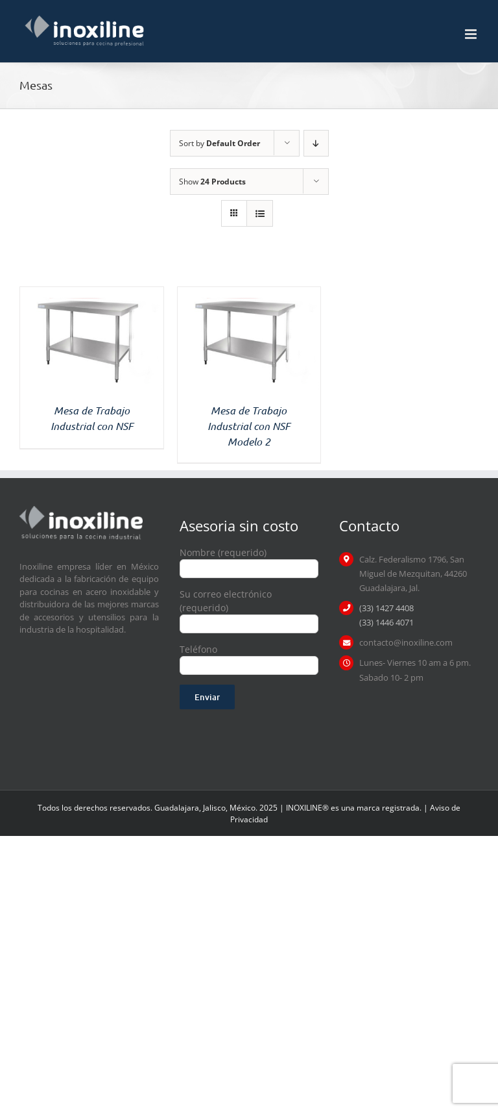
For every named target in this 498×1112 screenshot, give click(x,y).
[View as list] (259, 213)
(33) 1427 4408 (386, 608)
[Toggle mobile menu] (472, 34)
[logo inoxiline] (81, 510)
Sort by (219, 143)
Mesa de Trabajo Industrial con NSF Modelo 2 (249, 425)
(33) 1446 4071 (386, 622)
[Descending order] (316, 143)
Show (212, 181)
